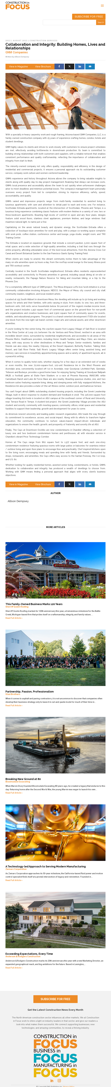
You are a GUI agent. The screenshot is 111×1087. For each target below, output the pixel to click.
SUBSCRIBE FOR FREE (55, 999)
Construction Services (44, 41)
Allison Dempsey (21, 57)
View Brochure (43, 66)
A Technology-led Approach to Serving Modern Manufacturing (55, 867)
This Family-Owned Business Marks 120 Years (55, 605)
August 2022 (20, 41)
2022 (8, 41)
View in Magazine (18, 66)
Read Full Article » (13, 618)
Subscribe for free (89, 16)
